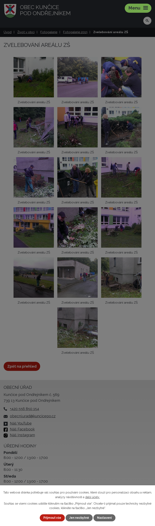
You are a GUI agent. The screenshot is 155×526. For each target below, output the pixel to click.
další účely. (92, 497)
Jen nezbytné (79, 517)
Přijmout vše (52, 517)
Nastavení (104, 517)
